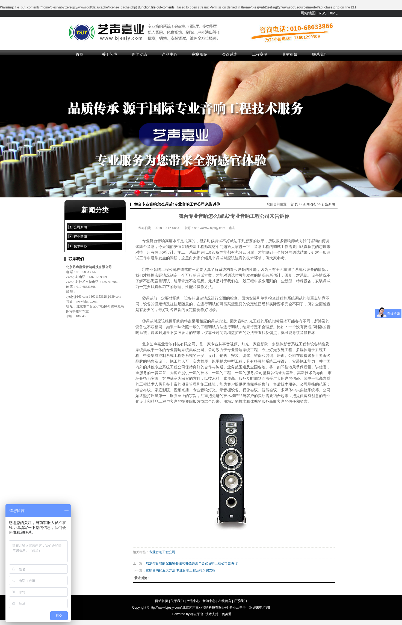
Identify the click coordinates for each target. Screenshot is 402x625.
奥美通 (227, 614)
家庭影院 (199, 54)
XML (334, 13)
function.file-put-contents (157, 7)
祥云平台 (196, 614)
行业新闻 (80, 237)
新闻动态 (139, 54)
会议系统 (229, 54)
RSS (323, 13)
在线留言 (224, 601)
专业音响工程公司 (162, 552)
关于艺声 (109, 54)
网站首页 (161, 601)
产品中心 (169, 54)
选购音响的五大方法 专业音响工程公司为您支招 (180, 570)
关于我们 (177, 601)
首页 (79, 54)
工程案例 (259, 54)
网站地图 (308, 13)
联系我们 (319, 54)
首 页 (294, 204)
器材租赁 (289, 54)
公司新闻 (80, 227)
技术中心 (80, 246)
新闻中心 (208, 601)
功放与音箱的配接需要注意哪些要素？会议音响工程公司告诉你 (192, 563)
